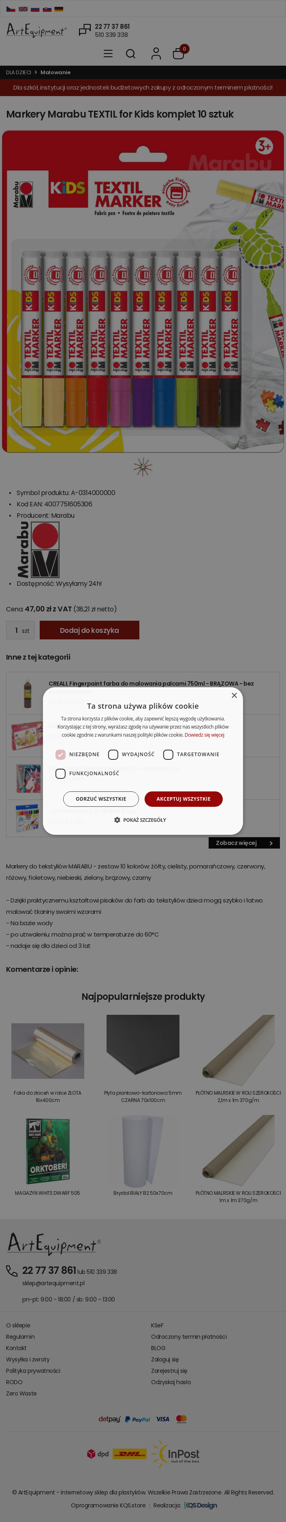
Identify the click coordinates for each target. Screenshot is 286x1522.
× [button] (234, 696)
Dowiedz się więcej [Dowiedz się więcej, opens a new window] (204, 734)
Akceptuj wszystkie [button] (184, 798)
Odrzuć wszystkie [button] (101, 798)
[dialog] (143, 761)
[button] (143, 820)
